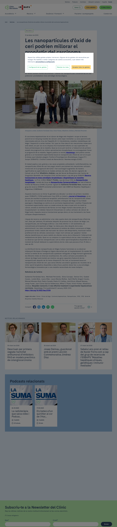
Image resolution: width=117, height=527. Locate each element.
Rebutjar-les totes (63, 67)
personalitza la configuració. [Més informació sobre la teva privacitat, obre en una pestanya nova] (45, 62)
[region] (59, 63)
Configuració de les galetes (38, 67)
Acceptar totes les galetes (81, 67)
